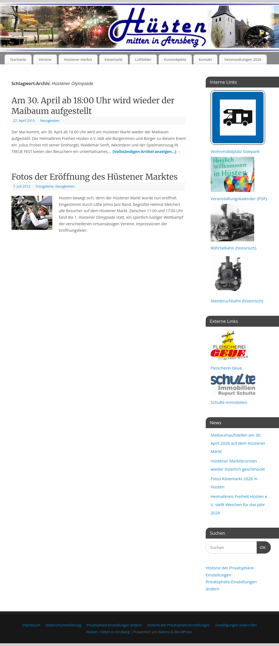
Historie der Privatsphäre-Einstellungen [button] (178, 625)
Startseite (18, 59)
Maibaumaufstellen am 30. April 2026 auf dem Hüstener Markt (238, 443)
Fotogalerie (45, 186)
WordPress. (183, 632)
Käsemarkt (114, 59)
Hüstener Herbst (78, 59)
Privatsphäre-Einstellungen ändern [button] (114, 625)
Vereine (45, 59)
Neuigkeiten (49, 120)
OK (261, 547)
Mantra (164, 632)
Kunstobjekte (175, 59)
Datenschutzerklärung (63, 625)
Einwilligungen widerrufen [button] (236, 625)
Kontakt (205, 59)
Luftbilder (143, 59)
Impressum (31, 625)
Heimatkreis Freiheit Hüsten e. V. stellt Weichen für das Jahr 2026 (239, 504)
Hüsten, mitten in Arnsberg (107, 632)
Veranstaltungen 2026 (243, 59)
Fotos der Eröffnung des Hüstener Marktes (94, 177)
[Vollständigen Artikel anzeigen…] (147, 151)
